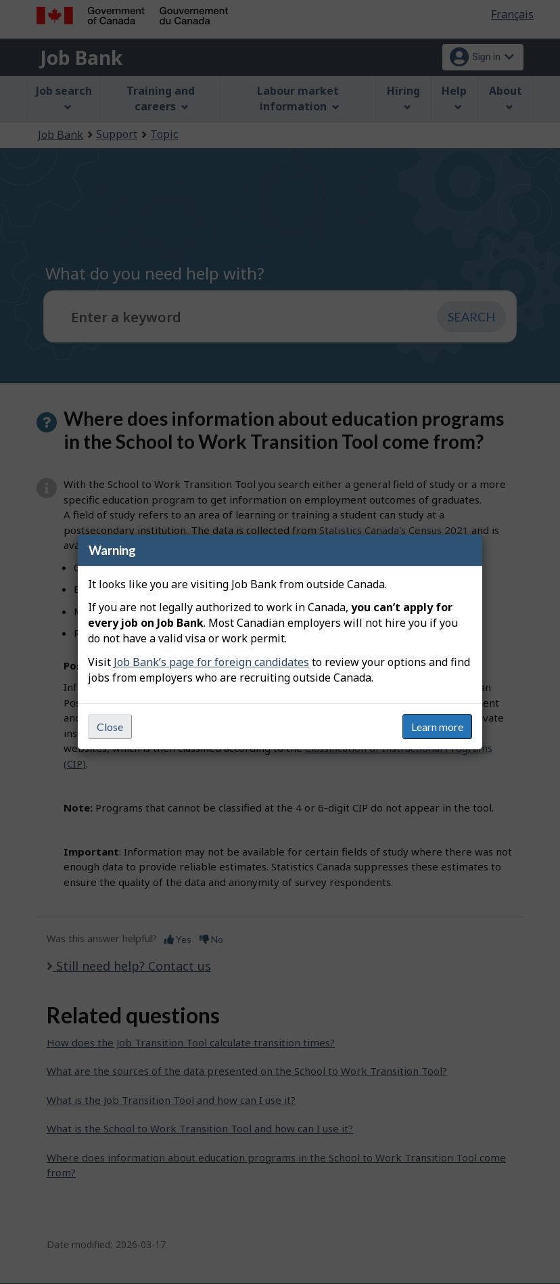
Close (110, 726)
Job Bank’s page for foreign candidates (211, 662)
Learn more (437, 726)
